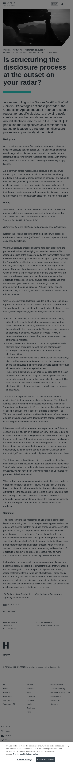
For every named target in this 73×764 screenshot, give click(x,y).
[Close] (69, 748)
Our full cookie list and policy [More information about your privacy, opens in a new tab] (25, 756)
